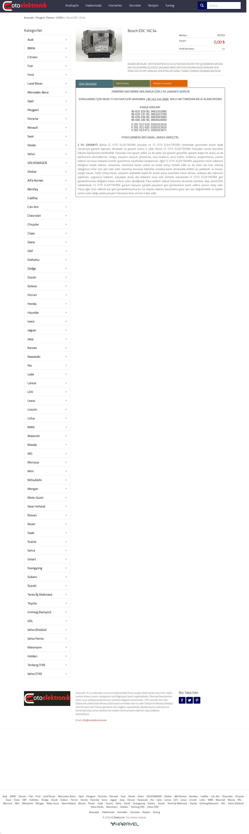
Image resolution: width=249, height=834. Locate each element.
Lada (31, 374)
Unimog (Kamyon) (39, 612)
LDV (30, 391)
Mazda (32, 444)
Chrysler (33, 224)
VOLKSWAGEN (37, 162)
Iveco (31, 321)
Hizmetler (115, 5)
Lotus (31, 418)
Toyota (32, 603)
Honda (32, 303)
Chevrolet (34, 215)
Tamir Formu (122, 83)
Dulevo (32, 286)
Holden (32, 656)
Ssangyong (35, 568)
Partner (50, 17)
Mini (31, 471)
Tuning (169, 5)
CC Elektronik (118, 817)
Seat (31, 136)
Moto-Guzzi (35, 497)
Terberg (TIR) (36, 665)
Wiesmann (35, 647)
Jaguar (32, 330)
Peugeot (40, 17)
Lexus (31, 400)
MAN (31, 427)
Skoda (32, 145)
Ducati (32, 277)
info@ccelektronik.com (94, 720)
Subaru (32, 576)
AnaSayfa (71, 5)
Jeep (31, 339)
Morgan (33, 488)
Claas (31, 233)
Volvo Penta (36, 638)
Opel (31, 101)
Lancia (32, 383)
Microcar (33, 462)
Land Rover (35, 83)
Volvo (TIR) (35, 673)
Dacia (31, 242)
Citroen (32, 57)
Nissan (32, 515)
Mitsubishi (35, 480)
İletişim (153, 5)
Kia (30, 365)
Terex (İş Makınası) (40, 594)
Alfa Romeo (35, 180)
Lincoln (32, 409)
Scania (32, 541)
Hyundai (33, 312)
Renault (33, 127)
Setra (31, 550)
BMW (31, 48)
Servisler (135, 5)
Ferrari (32, 295)
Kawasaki (34, 356)
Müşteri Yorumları (162, 83)
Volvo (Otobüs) (37, 629)
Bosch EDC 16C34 (142, 31)
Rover (31, 524)
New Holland (36, 506)
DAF (30, 250)
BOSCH (221, 35)
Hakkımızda (93, 5)
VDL (30, 620)
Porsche (33, 118)
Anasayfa (29, 17)
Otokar (32, 171)
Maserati (34, 435)
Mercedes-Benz (38, 92)
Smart (32, 559)
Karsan (32, 347)
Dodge (32, 268)
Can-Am (33, 206)
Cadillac (33, 198)
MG (30, 453)
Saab (31, 532)
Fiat (30, 65)
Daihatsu (34, 259)
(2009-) (60, 17)
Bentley (33, 189)
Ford (31, 74)
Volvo (31, 154)
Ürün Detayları (88, 83)
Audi (30, 39)
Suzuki (32, 585)
